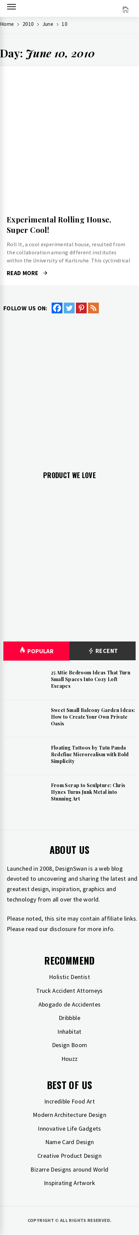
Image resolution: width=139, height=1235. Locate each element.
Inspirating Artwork (69, 1183)
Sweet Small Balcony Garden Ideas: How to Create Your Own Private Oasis (93, 716)
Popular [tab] (36, 651)
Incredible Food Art (69, 1101)
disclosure (63, 929)
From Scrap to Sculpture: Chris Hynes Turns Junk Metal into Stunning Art (88, 792)
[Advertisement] (69, 387)
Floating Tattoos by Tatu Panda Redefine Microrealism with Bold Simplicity (90, 754)
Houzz (69, 1059)
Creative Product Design (69, 1156)
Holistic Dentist (69, 977)
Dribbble (69, 1018)
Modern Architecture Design (69, 1115)
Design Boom (69, 1045)
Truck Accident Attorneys (69, 990)
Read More (27, 273)
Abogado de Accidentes (69, 1004)
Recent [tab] (102, 651)
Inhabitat (69, 1031)
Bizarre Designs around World (69, 1169)
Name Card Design (69, 1142)
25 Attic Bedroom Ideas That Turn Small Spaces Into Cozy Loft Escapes (91, 679)
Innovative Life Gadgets (69, 1128)
